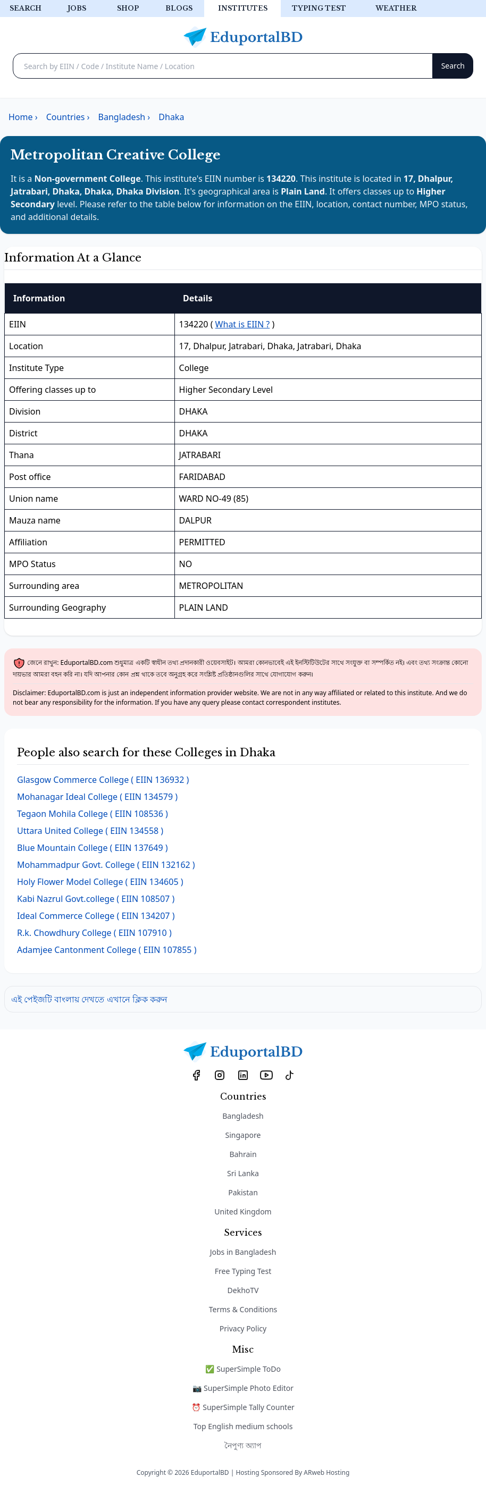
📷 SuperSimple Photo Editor (243, 1388)
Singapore (243, 1135)
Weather (395, 8)
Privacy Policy (243, 1328)
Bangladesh (243, 1116)
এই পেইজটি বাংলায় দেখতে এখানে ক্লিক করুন (89, 999)
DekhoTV (243, 1290)
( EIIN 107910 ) (94, 933)
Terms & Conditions (243, 1309)
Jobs (77, 8)
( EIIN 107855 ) (106, 950)
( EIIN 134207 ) (95, 916)
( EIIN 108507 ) (95, 899)
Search (25, 8)
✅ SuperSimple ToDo (243, 1369)
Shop (128, 8)
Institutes (242, 8)
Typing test (319, 8)
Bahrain (242, 1154)
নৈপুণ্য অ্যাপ (243, 1445)
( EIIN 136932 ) (103, 780)
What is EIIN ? (242, 324)
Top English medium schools (243, 1426)
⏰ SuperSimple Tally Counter (243, 1407)
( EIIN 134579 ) (97, 797)
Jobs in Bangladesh (243, 1252)
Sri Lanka (243, 1173)
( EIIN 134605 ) (100, 882)
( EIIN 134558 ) (90, 831)
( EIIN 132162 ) (106, 865)
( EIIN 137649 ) (92, 848)
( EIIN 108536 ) (92, 814)
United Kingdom (242, 1211)
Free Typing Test (243, 1271)
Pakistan (243, 1192)
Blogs (178, 8)
